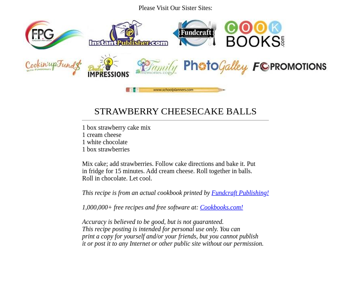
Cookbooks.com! (221, 207)
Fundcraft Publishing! (240, 192)
